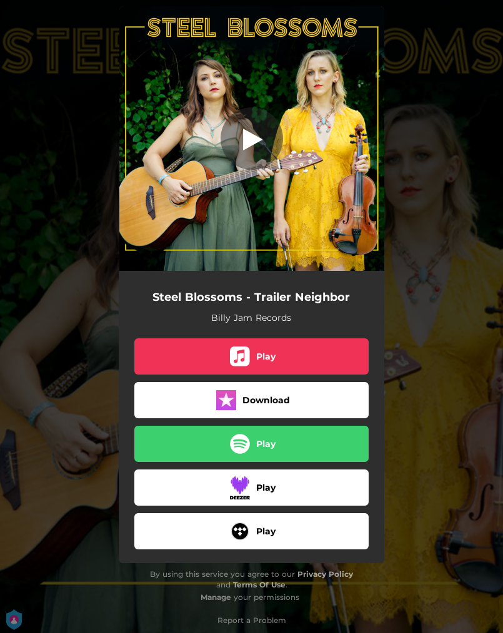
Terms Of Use (259, 584)
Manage (216, 597)
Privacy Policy (325, 574)
